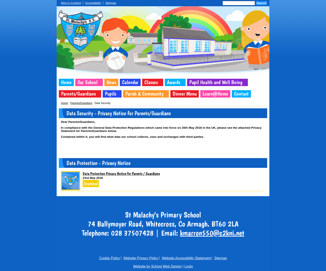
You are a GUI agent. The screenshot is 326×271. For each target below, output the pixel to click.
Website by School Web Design (157, 266)
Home (66, 82)
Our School (87, 82)
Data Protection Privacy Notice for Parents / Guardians (121, 173)
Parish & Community (144, 94)
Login (188, 266)
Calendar (130, 82)
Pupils (110, 94)
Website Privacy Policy (141, 258)
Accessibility (93, 3)
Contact (241, 94)
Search (261, 3)
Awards (173, 82)
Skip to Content (71, 3)
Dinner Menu (185, 94)
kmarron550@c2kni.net (212, 232)
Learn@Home (215, 94)
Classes (151, 82)
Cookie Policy (109, 258)
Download (91, 183)
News (111, 82)
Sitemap (110, 3)
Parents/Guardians (78, 94)
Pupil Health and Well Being (215, 82)
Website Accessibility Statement (186, 258)
